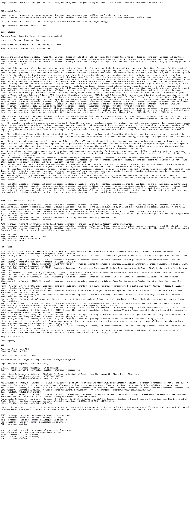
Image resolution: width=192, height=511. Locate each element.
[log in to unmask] (30, 263)
